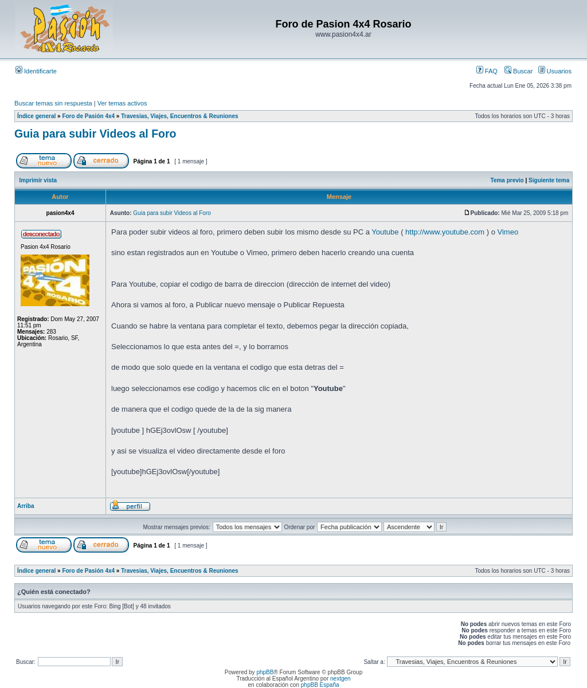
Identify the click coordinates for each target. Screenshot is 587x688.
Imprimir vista (38, 180)
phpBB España (320, 685)
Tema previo (507, 180)
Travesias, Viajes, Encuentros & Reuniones (179, 116)
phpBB (264, 672)
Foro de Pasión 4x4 (88, 116)
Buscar (518, 71)
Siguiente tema (549, 180)
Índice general (36, 116)
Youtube (384, 232)
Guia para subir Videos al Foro (95, 133)
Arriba (25, 506)
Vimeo (508, 232)
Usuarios (555, 71)
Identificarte (36, 71)
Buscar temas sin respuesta (53, 103)
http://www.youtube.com (444, 232)
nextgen (340, 678)
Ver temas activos (122, 103)
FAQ (487, 71)
